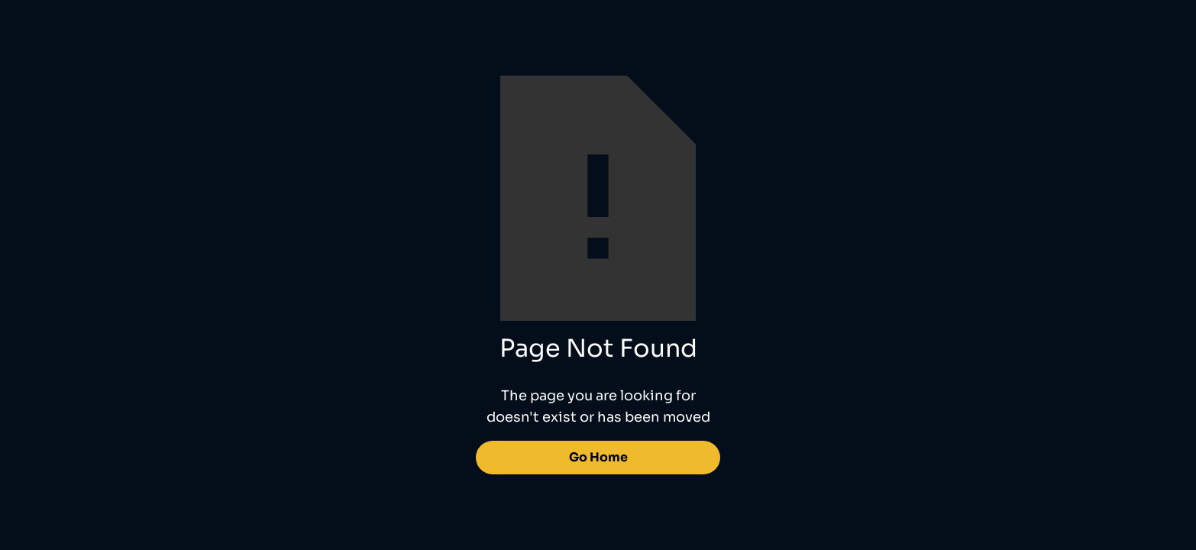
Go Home (598, 457)
